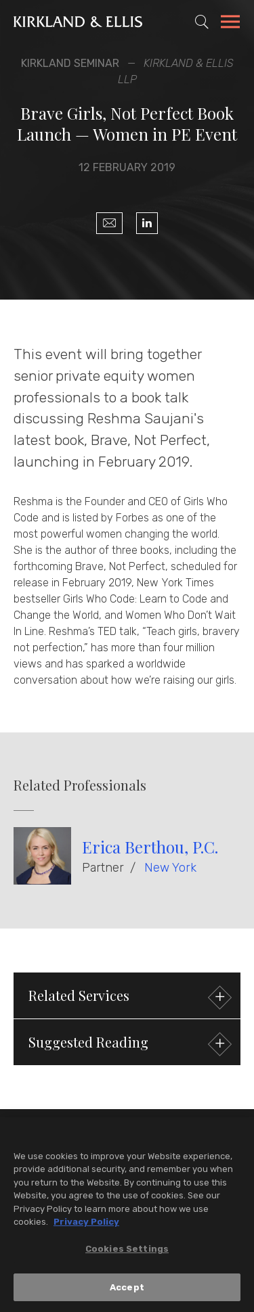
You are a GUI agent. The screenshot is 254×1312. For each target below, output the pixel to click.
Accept (127, 1291)
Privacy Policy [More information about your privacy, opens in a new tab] (86, 1226)
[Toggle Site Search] (202, 22)
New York (170, 867)
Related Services (128, 997)
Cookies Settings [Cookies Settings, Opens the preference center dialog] (127, 1252)
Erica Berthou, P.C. (150, 847)
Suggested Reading (128, 1044)
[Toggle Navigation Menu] (230, 24)
